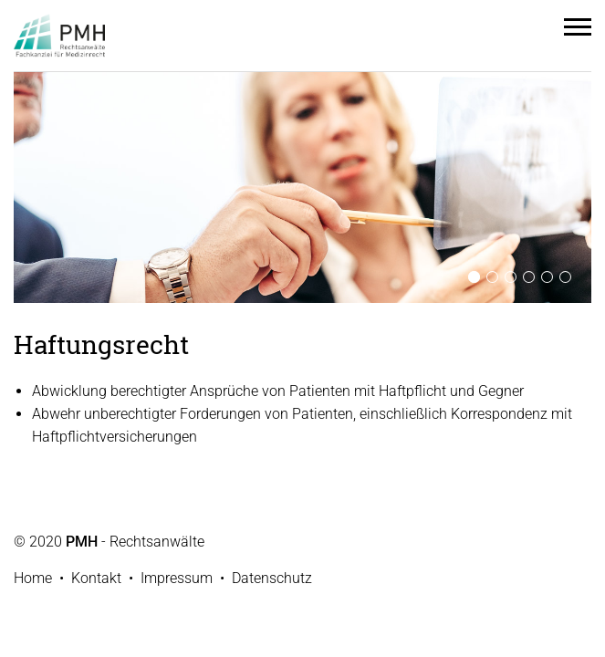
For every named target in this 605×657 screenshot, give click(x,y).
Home (33, 578)
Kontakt (96, 578)
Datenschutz (272, 578)
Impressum (177, 578)
